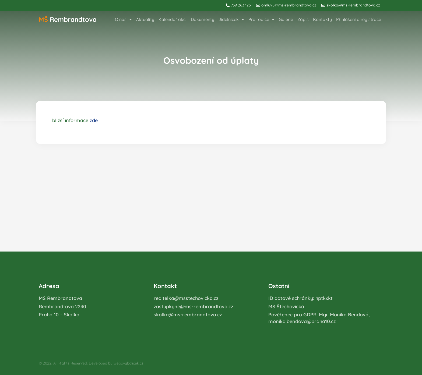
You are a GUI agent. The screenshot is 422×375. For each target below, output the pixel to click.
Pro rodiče (261, 19)
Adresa (49, 286)
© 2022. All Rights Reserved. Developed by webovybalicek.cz (91, 363)
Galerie (286, 19)
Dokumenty (202, 19)
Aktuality (145, 19)
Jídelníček (231, 19)
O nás (123, 19)
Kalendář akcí (173, 19)
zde (94, 120)
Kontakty (322, 19)
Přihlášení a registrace (358, 19)
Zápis (303, 19)
